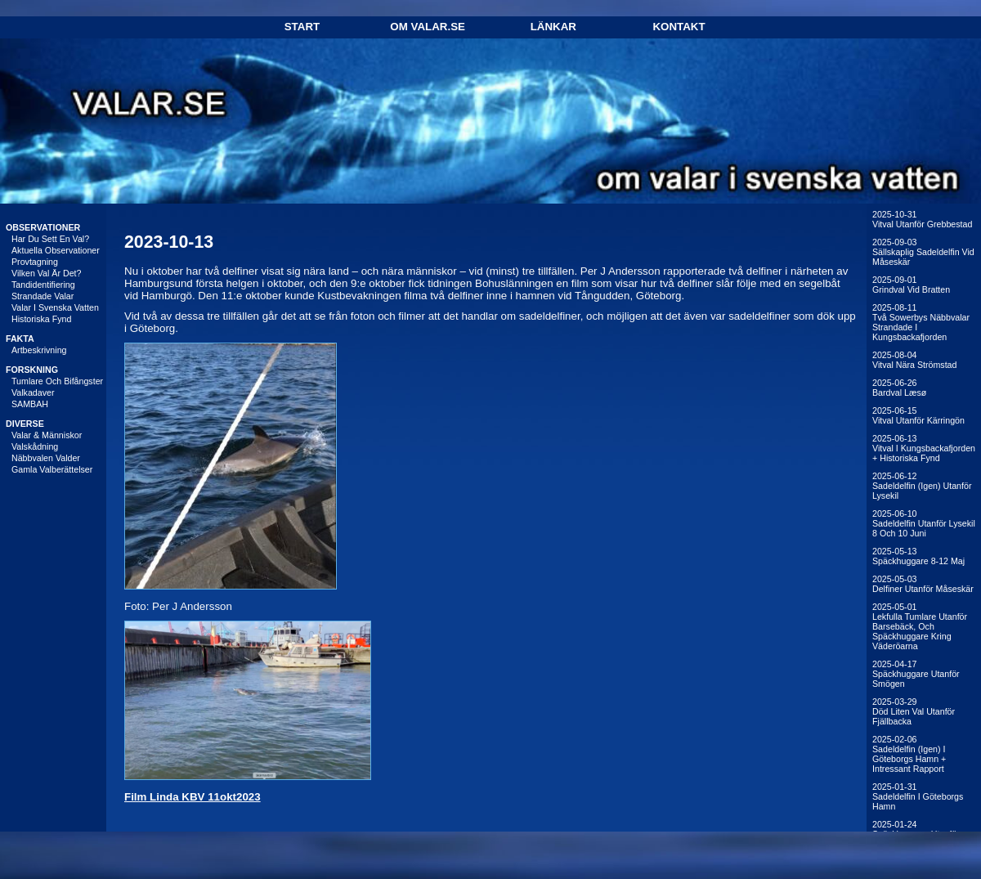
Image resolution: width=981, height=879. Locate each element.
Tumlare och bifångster (57, 381)
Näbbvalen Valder (45, 458)
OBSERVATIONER (43, 227)
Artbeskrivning (39, 350)
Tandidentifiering (43, 284)
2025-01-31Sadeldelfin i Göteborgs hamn (917, 796)
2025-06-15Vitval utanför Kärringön (918, 415)
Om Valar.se (427, 26)
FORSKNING (32, 369)
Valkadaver (33, 392)
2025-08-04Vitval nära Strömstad (914, 360)
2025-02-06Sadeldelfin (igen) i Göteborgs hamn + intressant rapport (909, 754)
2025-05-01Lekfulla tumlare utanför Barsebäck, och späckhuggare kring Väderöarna (919, 626)
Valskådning (34, 446)
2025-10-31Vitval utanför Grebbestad (922, 219)
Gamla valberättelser (51, 469)
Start (302, 26)
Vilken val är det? (46, 273)
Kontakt (678, 26)
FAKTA (20, 338)
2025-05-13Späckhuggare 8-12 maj (918, 556)
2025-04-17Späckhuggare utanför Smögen (916, 673)
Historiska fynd (41, 319)
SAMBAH (29, 404)
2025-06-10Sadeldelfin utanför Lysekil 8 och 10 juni (923, 523)
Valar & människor (46, 435)
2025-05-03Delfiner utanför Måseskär (923, 584)
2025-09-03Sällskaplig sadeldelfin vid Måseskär (923, 252)
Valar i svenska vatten (55, 307)
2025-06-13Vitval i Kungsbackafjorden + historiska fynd (923, 448)
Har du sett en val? (50, 239)
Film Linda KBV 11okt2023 (192, 797)
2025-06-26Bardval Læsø (899, 387)
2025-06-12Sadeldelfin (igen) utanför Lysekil (921, 485)
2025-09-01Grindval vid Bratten (911, 284)
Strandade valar (42, 296)
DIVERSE (25, 423)
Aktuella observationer (55, 250)
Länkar (553, 26)
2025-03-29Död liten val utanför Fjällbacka (913, 711)
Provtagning (34, 262)
